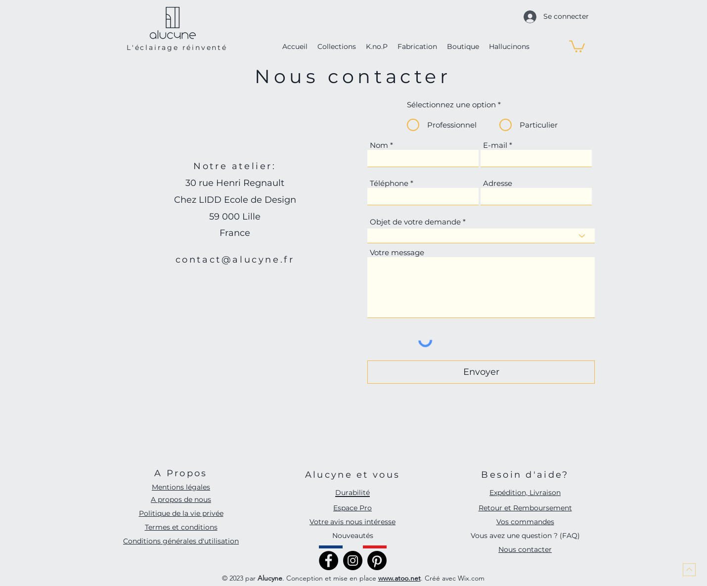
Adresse (497, 183)
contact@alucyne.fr (235, 259)
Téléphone (389, 183)
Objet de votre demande (415, 221)
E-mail (495, 145)
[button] (577, 45)
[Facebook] (328, 560)
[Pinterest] (377, 560)
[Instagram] (352, 560)
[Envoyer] (481, 372)
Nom (379, 145)
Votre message (397, 252)
